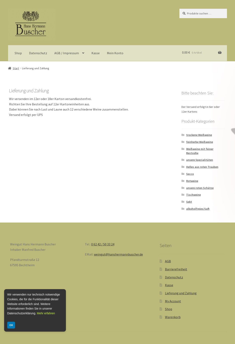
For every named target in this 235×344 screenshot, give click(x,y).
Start (16, 68)
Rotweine (192, 181)
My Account (173, 301)
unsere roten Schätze (200, 188)
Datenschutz (38, 53)
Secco (190, 174)
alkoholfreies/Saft (197, 209)
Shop (18, 53)
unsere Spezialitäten (199, 160)
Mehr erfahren (46, 313)
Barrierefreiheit (176, 269)
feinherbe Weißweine (199, 142)
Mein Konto (115, 53)
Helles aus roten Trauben (202, 167)
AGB (168, 261)
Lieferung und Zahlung (181, 293)
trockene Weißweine (199, 135)
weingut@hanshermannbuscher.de (118, 254)
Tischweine (193, 195)
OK (11, 325)
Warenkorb (173, 317)
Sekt (189, 202)
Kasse (95, 53)
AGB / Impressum (66, 53)
